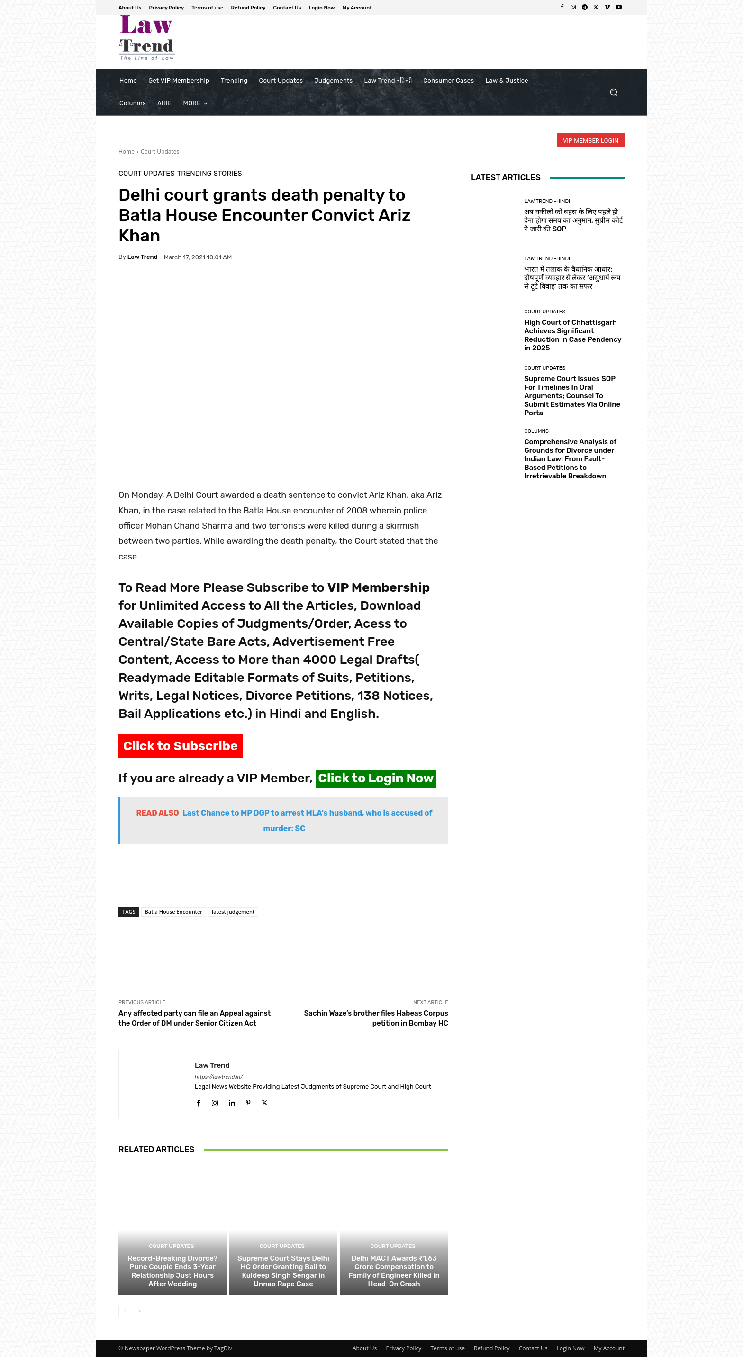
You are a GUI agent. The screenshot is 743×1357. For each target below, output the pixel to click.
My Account (609, 1348)
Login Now (571, 1348)
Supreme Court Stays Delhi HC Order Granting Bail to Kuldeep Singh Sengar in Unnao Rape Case (283, 1271)
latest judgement (233, 911)
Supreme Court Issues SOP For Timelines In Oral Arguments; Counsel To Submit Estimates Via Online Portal (572, 396)
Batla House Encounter (174, 911)
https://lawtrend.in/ (219, 1077)
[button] (613, 92)
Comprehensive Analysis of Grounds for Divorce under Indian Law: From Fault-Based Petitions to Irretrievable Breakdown (570, 459)
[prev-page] (124, 1311)
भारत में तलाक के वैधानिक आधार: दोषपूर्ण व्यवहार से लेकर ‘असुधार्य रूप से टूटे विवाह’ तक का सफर (572, 278)
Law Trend (142, 257)
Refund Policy (492, 1348)
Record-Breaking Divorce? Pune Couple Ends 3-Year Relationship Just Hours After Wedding (172, 1271)
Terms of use (447, 1348)
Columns (536, 431)
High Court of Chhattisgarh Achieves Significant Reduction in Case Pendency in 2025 (572, 335)
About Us (365, 1348)
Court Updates (160, 151)
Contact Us (533, 1348)
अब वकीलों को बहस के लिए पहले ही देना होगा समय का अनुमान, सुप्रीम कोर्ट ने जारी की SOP (573, 220)
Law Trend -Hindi (547, 201)
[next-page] (139, 1311)
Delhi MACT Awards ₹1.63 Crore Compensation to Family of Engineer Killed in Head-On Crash (393, 1271)
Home (126, 151)
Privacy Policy (403, 1348)
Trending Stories (209, 173)
